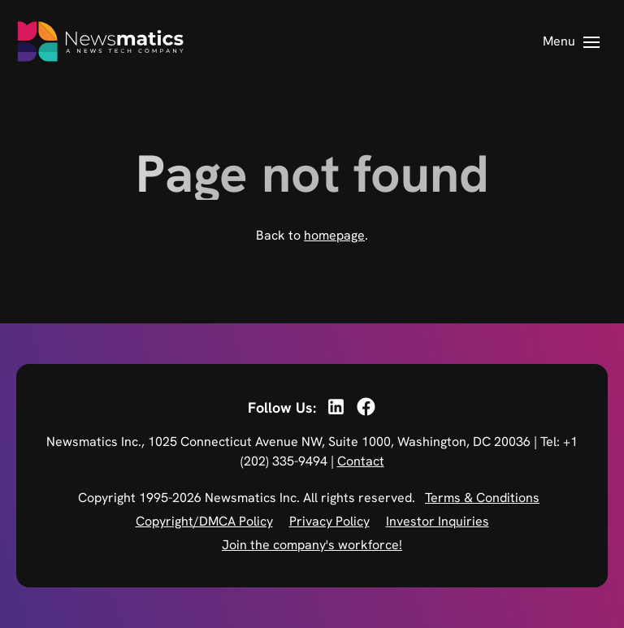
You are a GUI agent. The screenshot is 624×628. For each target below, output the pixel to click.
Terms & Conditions (482, 497)
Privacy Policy (329, 521)
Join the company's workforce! (312, 544)
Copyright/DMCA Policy (204, 521)
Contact (360, 461)
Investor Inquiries (437, 521)
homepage (334, 235)
